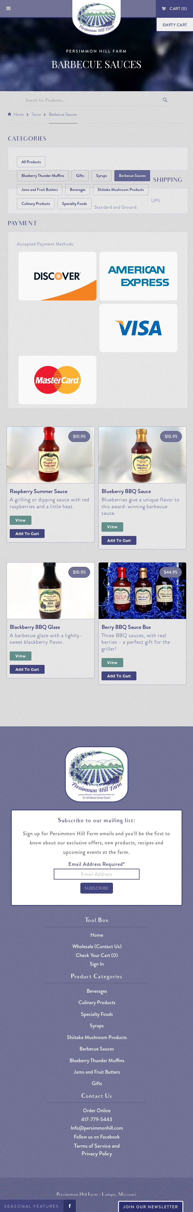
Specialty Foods (74, 203)
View (20, 520)
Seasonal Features (31, 1206)
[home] (96, 18)
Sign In (97, 964)
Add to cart (119, 675)
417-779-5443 (96, 1119)
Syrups (101, 175)
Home (18, 114)
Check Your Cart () (97, 955)
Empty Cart (175, 25)
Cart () (178, 8)
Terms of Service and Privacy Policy (97, 1149)
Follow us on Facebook (97, 1137)
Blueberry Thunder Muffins (42, 175)
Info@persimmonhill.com (97, 1128)
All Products (31, 162)
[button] (8, 8)
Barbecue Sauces (63, 114)
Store (36, 114)
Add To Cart (27, 533)
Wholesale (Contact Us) (97, 946)
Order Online (97, 1110)
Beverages (77, 189)
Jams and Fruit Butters (39, 189)
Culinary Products (35, 203)
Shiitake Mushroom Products (121, 189)
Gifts (80, 175)
